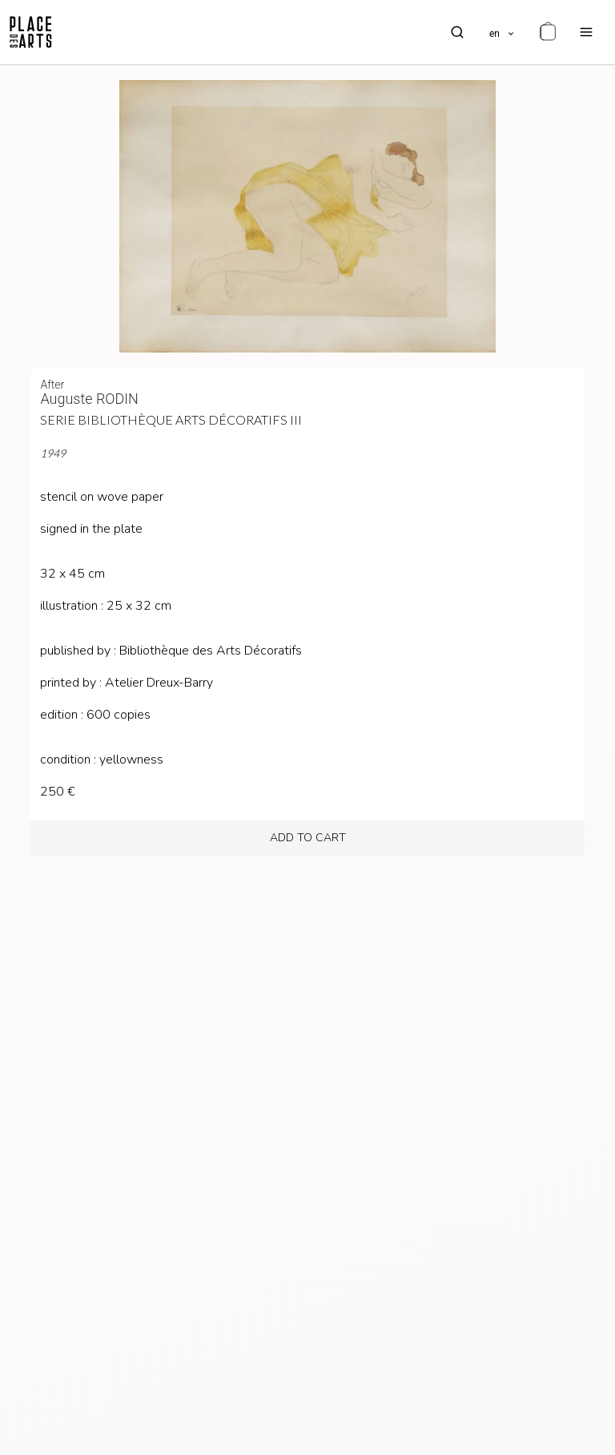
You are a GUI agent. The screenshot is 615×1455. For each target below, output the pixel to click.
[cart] (548, 32)
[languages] (502, 32)
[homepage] (31, 32)
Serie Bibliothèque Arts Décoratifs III (171, 419)
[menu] (586, 32)
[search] (457, 32)
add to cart (308, 837)
